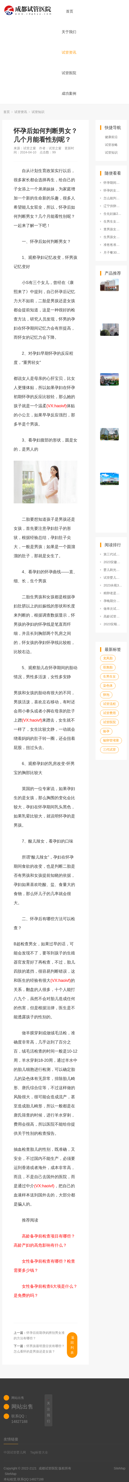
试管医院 (69, 73)
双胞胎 (108, 667)
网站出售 (22, 1407)
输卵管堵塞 (111, 740)
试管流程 (109, 704)
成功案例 (69, 93)
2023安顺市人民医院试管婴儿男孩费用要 (113, 624)
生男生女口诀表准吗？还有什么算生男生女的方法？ (113, 221)
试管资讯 (69, 52)
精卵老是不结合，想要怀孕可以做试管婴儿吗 (113, 593)
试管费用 (109, 713)
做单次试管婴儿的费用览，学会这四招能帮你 (113, 608)
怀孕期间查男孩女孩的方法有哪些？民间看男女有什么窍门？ (113, 182)
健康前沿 (111, 137)
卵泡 (106, 694)
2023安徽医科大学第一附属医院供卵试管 (113, 562)
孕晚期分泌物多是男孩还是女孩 (113, 601)
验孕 (106, 731)
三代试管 (109, 749)
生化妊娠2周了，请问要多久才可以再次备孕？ (113, 213)
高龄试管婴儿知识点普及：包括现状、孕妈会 (113, 616)
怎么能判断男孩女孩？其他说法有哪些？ (113, 198)
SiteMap (10, 1474)
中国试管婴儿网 (15, 1452)
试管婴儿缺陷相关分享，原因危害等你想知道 (113, 577)
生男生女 (109, 676)
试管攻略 (111, 145)
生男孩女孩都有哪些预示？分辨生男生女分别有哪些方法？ (113, 237)
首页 (69, 11)
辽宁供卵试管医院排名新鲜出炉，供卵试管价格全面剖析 (113, 206)
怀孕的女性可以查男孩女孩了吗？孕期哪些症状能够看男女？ (113, 190)
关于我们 (69, 32)
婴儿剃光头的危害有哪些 (113, 570)
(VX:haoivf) (56, 406)
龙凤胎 (108, 658)
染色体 (108, 685)
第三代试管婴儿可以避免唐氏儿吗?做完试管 (113, 554)
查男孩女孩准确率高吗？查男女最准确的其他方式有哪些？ (113, 229)
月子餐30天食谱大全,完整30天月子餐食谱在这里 (113, 252)
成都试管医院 (48, 1468)
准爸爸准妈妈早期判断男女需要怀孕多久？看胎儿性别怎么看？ (113, 245)
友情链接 (11, 1439)
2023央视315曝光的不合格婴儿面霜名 (113, 585)
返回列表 (72, 1345)
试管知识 (38, 112)
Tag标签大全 (39, 1452)
